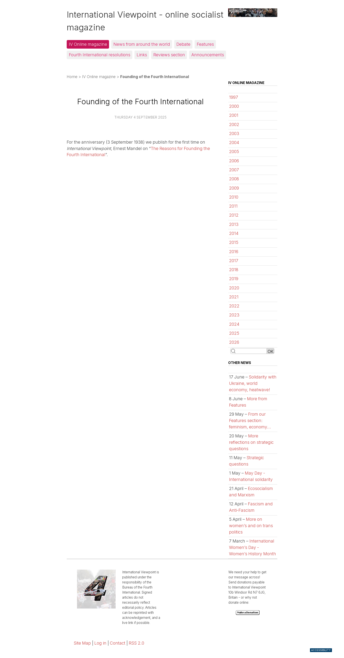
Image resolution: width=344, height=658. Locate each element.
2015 (233, 242)
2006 (234, 160)
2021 (233, 297)
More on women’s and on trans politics (251, 526)
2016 (233, 251)
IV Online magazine (88, 44)
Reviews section (169, 54)
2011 (233, 206)
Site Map (82, 643)
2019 (233, 278)
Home (72, 76)
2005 (234, 151)
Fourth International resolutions (99, 54)
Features (205, 44)
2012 (233, 215)
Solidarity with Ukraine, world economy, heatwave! (252, 383)
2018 (233, 269)
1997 (233, 97)
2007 (234, 169)
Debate (183, 44)
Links (142, 54)
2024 (234, 324)
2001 (233, 115)
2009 (234, 188)
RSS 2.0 (136, 643)
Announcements (207, 54)
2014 (233, 233)
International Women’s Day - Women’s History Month (252, 547)
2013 (233, 224)
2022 (234, 306)
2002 (234, 124)
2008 (234, 178)
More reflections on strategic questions (251, 442)
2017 (233, 260)
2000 (234, 106)
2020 (234, 288)
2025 (234, 333)
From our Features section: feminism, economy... (250, 420)
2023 (234, 315)
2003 (234, 133)
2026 (234, 342)
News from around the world (141, 44)
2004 (234, 142)
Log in (100, 643)
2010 (233, 197)
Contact (117, 643)
